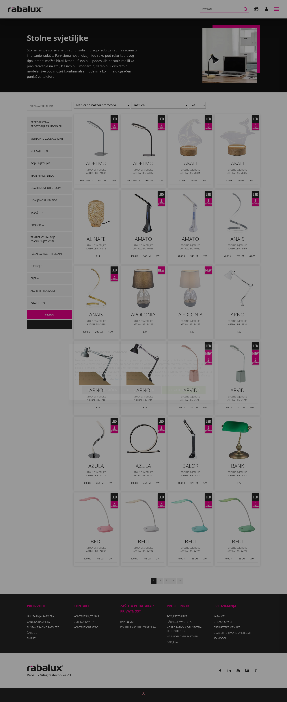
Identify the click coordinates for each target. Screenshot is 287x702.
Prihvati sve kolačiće (184, 369)
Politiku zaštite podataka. (131, 358)
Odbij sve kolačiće (141, 369)
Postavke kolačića (101, 369)
